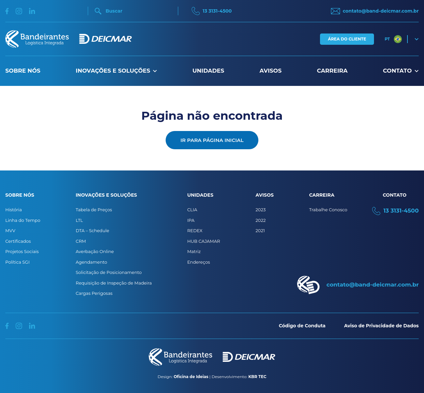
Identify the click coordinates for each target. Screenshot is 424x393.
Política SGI (17, 262)
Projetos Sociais (22, 251)
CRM (81, 241)
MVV (10, 230)
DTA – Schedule (92, 230)
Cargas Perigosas (94, 293)
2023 (260, 209)
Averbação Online (95, 251)
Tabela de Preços (94, 209)
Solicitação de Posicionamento (109, 272)
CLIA (192, 209)
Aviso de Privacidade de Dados (381, 326)
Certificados (18, 241)
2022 (260, 220)
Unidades (208, 70)
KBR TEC (257, 376)
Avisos (271, 70)
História (13, 209)
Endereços (198, 262)
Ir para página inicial (212, 140)
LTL (79, 220)
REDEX (194, 230)
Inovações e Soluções (116, 70)
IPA (190, 220)
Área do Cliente (347, 38)
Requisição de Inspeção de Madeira (114, 283)
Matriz (194, 251)
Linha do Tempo (22, 220)
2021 (260, 230)
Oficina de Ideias (191, 376)
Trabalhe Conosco (328, 209)
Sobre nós (22, 70)
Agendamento (91, 262)
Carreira (332, 70)
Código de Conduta (302, 326)
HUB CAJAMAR (203, 241)
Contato (401, 70)
